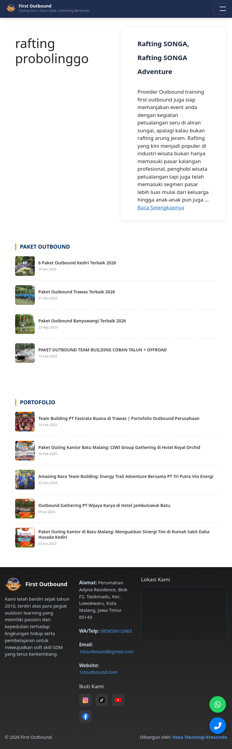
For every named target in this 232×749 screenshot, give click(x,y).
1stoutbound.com (98, 672)
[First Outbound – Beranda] (47, 8)
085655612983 (116, 631)
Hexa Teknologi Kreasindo (199, 737)
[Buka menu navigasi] (219, 9)
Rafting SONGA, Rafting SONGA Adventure (163, 57)
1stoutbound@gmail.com (106, 651)
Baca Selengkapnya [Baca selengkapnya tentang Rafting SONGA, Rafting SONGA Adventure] (160, 207)
